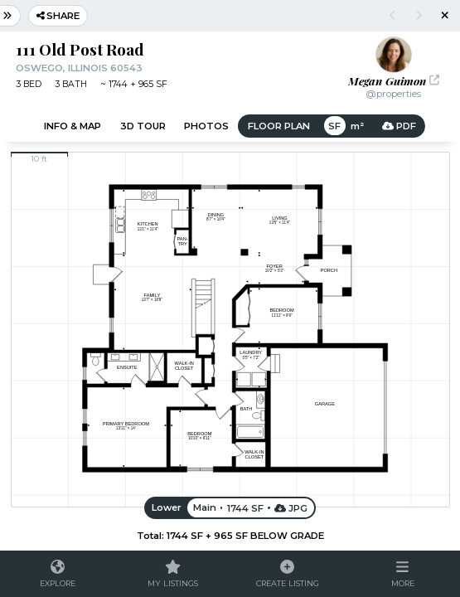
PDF (399, 126)
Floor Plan (279, 126)
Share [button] (58, 16)
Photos (206, 126)
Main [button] (204, 507)
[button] (402, 574)
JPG (291, 507)
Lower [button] (167, 507)
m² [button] (356, 126)
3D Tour (143, 126)
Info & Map (72, 126)
